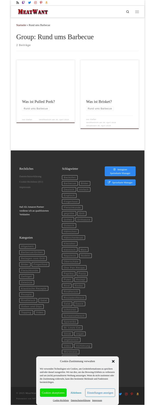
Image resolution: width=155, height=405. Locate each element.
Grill (82, 213)
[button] (113, 361)
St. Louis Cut (72, 327)
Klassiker (70, 243)
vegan (80, 333)
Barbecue (70, 183)
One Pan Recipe (74, 267)
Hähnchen (70, 231)
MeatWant (31, 393)
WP (34, 398)
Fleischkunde (29, 270)
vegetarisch (71, 340)
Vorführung (83, 345)
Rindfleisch (28, 300)
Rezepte (26, 294)
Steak (67, 333)
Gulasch (69, 225)
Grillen (68, 219)
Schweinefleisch (74, 315)
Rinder (79, 285)
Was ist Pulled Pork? (38, 102)
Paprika (69, 273)
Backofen (70, 177)
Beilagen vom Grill (33, 258)
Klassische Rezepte (34, 288)
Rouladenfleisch (74, 297)
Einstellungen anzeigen (100, 392)
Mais (84, 249)
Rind (67, 285)
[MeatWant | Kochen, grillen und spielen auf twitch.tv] (33, 11)
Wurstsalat (71, 351)
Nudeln (85, 255)
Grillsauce (83, 219)
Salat (43, 300)
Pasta (82, 273)
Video (39, 312)
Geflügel (26, 276)
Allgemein (27, 246)
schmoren (70, 309)
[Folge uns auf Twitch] (23, 3)
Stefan (29, 120)
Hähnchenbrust (73, 237)
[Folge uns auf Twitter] (29, 3)
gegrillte (69, 213)
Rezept (80, 279)
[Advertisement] (119, 258)
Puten (67, 279)
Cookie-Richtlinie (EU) (31, 181)
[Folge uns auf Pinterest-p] (41, 3)
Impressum (97, 400)
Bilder (25, 264)
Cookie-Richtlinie (61, 400)
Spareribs (70, 321)
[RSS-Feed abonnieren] (17, 3)
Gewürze (26, 282)
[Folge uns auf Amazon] (46, 3)
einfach (84, 189)
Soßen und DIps (31, 306)
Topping (26, 312)
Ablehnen (76, 392)
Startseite (21, 25)
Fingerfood (41, 264)
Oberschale (71, 261)
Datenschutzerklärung (80, 400)
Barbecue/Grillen (32, 252)
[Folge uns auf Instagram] (35, 3)
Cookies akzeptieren (53, 392)
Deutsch (69, 189)
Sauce (79, 303)
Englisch (69, 195)
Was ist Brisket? (99, 102)
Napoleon (70, 255)
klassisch (70, 249)
